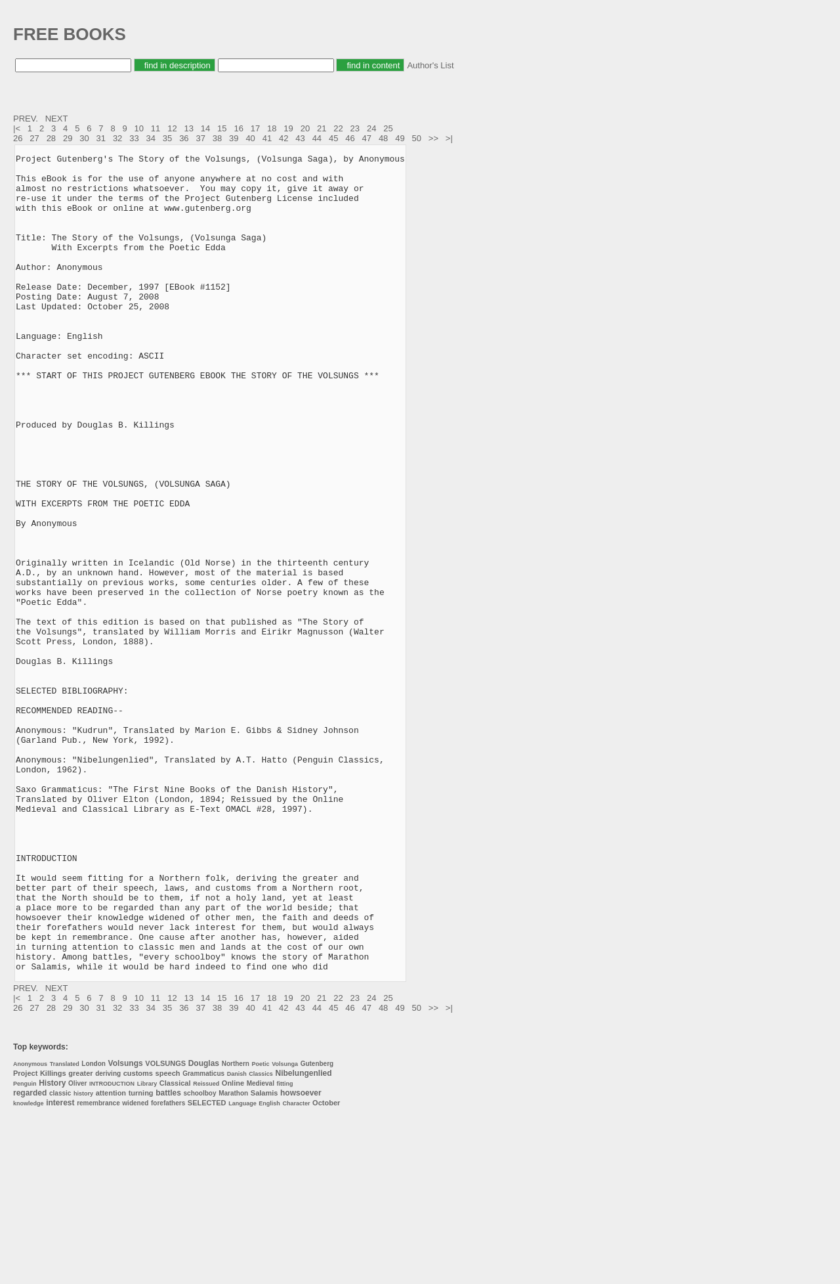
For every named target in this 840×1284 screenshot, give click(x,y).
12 (172, 128)
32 (117, 138)
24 (371, 128)
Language (242, 1267)
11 (155, 128)
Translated (64, 1227)
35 (167, 138)
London (93, 1227)
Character (296, 1267)
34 (151, 138)
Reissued (206, 1247)
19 (288, 128)
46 (349, 138)
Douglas (203, 1226)
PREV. (26, 118)
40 (250, 138)
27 (34, 138)
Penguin (25, 1247)
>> (435, 138)
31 (101, 138)
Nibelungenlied (304, 1236)
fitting (285, 1247)
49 (399, 138)
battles (168, 1256)
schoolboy (200, 1256)
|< (18, 128)
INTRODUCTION (112, 1247)
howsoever (301, 1256)
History (52, 1246)
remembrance (98, 1266)
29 (67, 138)
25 (387, 128)
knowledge (28, 1267)
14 (205, 128)
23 (355, 128)
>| (450, 138)
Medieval (260, 1247)
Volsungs (125, 1226)
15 (221, 128)
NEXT (57, 118)
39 (233, 138)
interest (60, 1266)
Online (233, 1247)
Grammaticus (203, 1237)
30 (84, 138)
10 (139, 128)
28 (51, 138)
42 (283, 138)
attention (111, 1256)
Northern (235, 1227)
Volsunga (285, 1227)
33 (133, 138)
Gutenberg (317, 1227)
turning (141, 1256)
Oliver (77, 1247)
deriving (108, 1237)
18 (271, 128)
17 (255, 128)
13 (188, 128)
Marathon (233, 1256)
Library (147, 1247)
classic (60, 1256)
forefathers (168, 1266)
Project (25, 1237)
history (83, 1257)
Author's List (430, 65)
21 (321, 128)
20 (305, 128)
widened (135, 1266)
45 (333, 138)
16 (238, 128)
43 (299, 138)
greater (80, 1237)
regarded (30, 1256)
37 (200, 138)
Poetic (261, 1227)
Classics (261, 1237)
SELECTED (207, 1266)
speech (168, 1237)
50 (416, 138)
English (269, 1267)
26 (17, 138)
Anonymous (30, 1227)
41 (267, 138)
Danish (237, 1237)
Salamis (264, 1256)
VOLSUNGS (165, 1227)
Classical (175, 1247)
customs (138, 1237)
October (326, 1266)
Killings (53, 1237)
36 (183, 138)
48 (383, 138)
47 (366, 138)
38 (217, 138)
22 (338, 128)
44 (317, 138)
